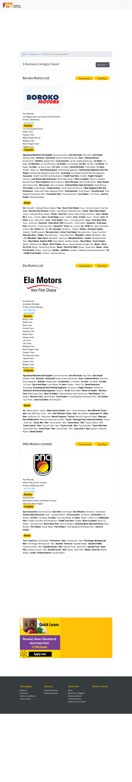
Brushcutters (28, 161)
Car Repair (93, 381)
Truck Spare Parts (53, 194)
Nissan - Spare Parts (87, 247)
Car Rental (99, 164)
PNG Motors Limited (37, 444)
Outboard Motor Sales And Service (79, 185)
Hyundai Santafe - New (32, 546)
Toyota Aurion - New (57, 422)
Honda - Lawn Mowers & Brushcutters (66, 211)
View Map (102, 78)
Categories (33, 54)
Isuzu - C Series (34, 217)
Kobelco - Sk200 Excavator (34, 232)
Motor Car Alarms (82, 179)
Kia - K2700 (85, 226)
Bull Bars (39, 161)
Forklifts (83, 176)
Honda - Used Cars (59, 214)
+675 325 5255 (29, 122)
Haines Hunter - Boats (36, 410)
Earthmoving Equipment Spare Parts (45, 173)
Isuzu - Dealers (66, 217)
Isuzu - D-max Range (50, 217)
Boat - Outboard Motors (89, 158)
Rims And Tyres (36, 396)
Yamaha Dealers (36, 431)
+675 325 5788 (29, 488)
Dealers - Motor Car (31, 170)
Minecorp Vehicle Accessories (52, 419)
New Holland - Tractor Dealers (92, 241)
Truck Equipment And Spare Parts (82, 396)
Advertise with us (51, 693)
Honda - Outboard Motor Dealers (36, 214)
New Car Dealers (57, 185)
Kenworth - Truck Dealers (75, 223)
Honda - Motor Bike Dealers (94, 211)
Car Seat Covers (44, 167)
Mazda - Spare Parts (75, 549)
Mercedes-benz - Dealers (33, 235)
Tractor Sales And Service (71, 188)
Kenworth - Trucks (61, 226)
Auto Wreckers (79, 511)
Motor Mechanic (71, 182)
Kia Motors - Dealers (70, 229)
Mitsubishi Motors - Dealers (79, 238)
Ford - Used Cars (30, 540)
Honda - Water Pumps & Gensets (81, 214)
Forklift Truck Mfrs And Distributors (47, 176)
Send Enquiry (85, 78)
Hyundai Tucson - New (37, 549)
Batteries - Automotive (45, 158)
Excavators (27, 176)
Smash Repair (40, 188)
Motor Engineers (43, 182)
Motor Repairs (103, 182)
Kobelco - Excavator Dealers (91, 229)
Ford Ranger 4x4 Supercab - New (41, 543)
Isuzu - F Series (93, 217)
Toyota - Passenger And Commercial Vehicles (84, 419)
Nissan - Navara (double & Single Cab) (77, 244)
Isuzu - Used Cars (30, 223)
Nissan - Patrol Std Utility (67, 247)
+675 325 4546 (29, 491)
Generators (98, 387)
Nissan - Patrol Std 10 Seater (44, 247)
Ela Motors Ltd (33, 265)
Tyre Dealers (83, 194)
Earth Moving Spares (48, 170)
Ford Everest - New (57, 540)
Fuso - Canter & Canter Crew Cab (94, 208)
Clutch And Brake (77, 167)
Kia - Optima (35, 229)
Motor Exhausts (57, 182)
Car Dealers (61, 164)
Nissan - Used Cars (43, 250)
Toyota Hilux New (99, 425)
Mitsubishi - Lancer (83, 235)
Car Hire (82, 164)
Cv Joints (100, 167)
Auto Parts (87, 155)
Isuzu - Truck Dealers (54, 220)
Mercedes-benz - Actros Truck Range (61, 232)
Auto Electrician (75, 155)
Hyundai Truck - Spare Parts (74, 546)
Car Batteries (34, 164)
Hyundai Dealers (80, 543)
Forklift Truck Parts (71, 176)
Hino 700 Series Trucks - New (65, 413)
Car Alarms (98, 161)
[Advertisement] (66, 30)
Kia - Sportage (55, 229)
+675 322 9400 (29, 313)
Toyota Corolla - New (50, 425)
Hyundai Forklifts (95, 543)
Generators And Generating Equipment (39, 390)
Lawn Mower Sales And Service (44, 179)
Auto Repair (98, 155)
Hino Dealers (83, 413)
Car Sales (33, 167)
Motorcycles (44, 185)
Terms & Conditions (27, 696)
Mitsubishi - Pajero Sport (37, 238)
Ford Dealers (43, 540)
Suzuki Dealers (58, 552)
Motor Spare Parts (30, 185)
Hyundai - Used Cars (64, 543)
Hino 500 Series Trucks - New (39, 413)
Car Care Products (48, 164)
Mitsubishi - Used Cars (58, 238)
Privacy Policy (25, 699)
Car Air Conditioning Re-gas (81, 161)
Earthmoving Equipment (68, 170)
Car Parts (90, 164)
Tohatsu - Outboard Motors (53, 253)
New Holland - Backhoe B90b (40, 241)
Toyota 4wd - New (40, 422)
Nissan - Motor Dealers (52, 244)
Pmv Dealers (28, 188)
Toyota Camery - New (94, 422)
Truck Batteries (71, 191)
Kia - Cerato (75, 226)
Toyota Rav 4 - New (82, 428)
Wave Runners (55, 399)
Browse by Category (76, 693)
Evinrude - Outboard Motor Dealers (41, 208)
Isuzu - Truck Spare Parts (74, 220)
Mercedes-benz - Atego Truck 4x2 (92, 232)
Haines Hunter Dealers (55, 410)
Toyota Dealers (85, 425)
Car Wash (65, 167)
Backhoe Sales (29, 158)
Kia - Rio (44, 229)
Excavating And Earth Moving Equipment (88, 173)
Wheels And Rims (37, 197)
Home (24, 54)
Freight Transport (95, 176)
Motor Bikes (76, 390)
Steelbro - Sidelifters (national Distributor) (87, 250)
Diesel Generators (92, 384)
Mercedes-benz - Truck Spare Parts (59, 235)
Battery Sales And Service (67, 158)
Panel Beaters (100, 185)
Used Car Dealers (41, 399)
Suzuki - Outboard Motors (40, 552)
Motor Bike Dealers (66, 179)
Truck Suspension (69, 194)
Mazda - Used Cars (92, 549)
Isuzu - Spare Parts (36, 220)
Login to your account (76, 701)
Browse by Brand (75, 696)
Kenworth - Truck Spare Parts (40, 226)
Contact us (24, 693)
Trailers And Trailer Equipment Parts (49, 191)
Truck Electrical (97, 191)
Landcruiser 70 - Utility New (39, 416)
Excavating (65, 173)
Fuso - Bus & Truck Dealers (68, 208)
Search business (74, 699)
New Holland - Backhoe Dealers (66, 241)
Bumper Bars (49, 161)
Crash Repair (90, 167)
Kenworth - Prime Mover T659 (50, 223)
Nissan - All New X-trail (32, 244)
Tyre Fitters (95, 194)
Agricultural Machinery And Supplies (38, 155)
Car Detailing (72, 164)
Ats (24, 208)
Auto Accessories (60, 155)
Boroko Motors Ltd (36, 78)
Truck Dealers (84, 191)
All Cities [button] (101, 64)
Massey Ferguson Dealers (86, 416)
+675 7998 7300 (29, 310)
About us (23, 690)
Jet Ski (67, 390)
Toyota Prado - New (47, 428)
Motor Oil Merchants (87, 182)
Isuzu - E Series (79, 217)
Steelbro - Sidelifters (60, 250)
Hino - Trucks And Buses (76, 410)
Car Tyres (56, 167)
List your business (51, 690)
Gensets (26, 179)
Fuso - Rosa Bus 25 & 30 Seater (36, 211)
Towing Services (53, 188)
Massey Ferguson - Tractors (63, 416)
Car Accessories (62, 161)
